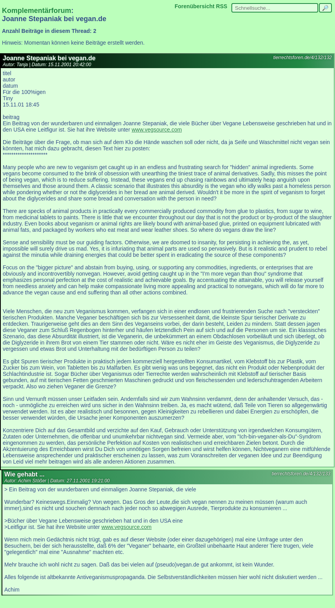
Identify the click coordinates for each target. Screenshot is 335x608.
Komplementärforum (36, 10)
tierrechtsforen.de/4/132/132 (302, 57)
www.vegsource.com (157, 129)
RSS (222, 6)
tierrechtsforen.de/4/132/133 (301, 473)
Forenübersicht (195, 6)
